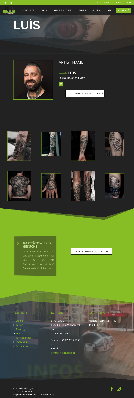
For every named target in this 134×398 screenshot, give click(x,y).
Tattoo (19, 324)
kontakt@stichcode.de (121, 2)
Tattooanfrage (24, 337)
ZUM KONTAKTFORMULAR (64, 93)
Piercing (20, 329)
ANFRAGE (122, 10)
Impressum (22, 341)
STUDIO (43, 10)
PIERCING (81, 10)
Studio (19, 320)
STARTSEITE (28, 10)
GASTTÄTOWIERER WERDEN (87, 251)
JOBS (109, 10)
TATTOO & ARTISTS (62, 10)
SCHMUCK (96, 10)
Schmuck (21, 333)
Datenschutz (23, 346)
